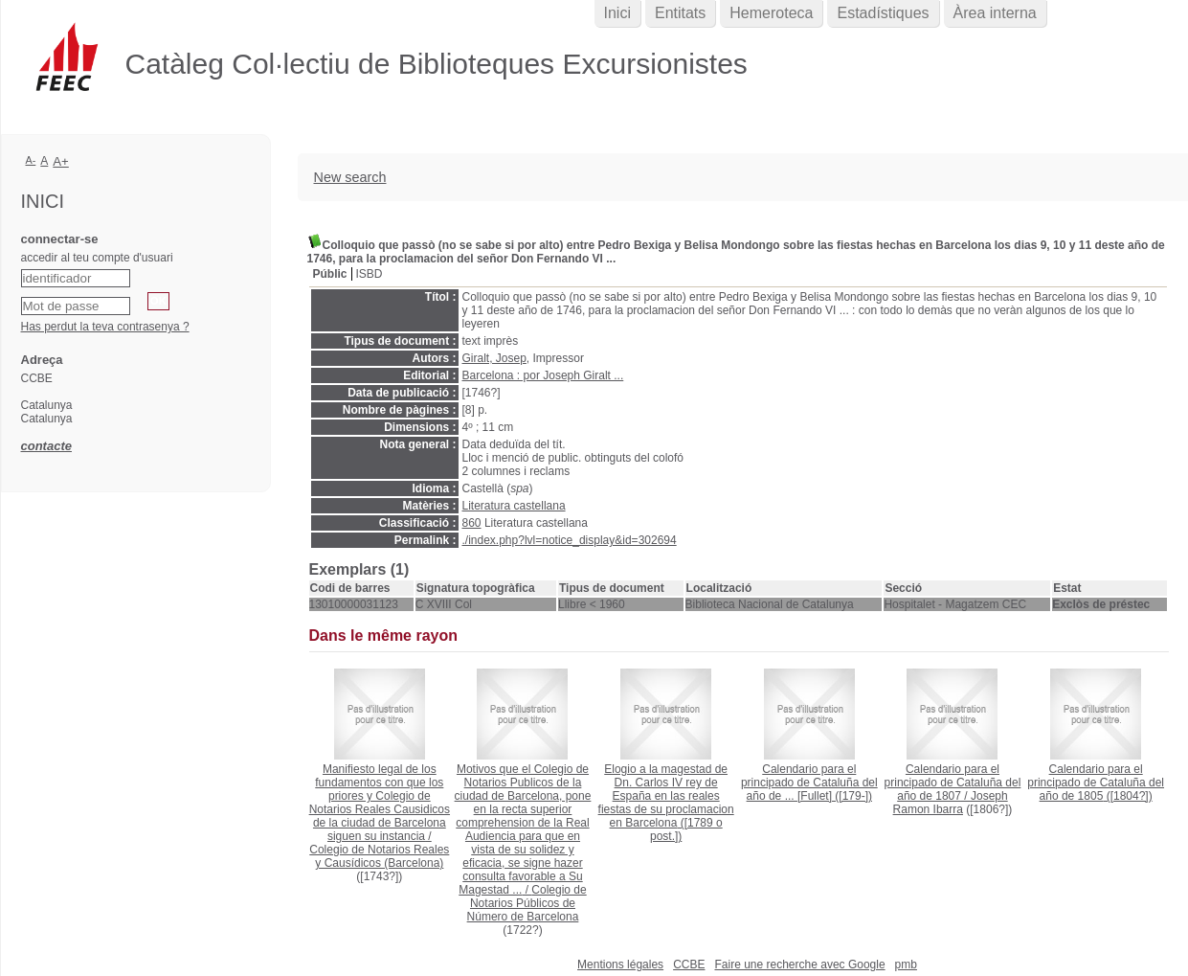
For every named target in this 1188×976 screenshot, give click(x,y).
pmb (906, 964)
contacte (46, 446)
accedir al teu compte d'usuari (97, 257)
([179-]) (809, 782)
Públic (330, 274)
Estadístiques (883, 13)
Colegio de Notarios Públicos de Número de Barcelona (527, 903)
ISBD (369, 274)
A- (31, 160)
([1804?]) (1095, 782)
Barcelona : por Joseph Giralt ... (543, 375)
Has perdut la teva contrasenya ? (105, 326)
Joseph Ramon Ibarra (950, 802)
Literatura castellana (514, 505)
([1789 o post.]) (666, 802)
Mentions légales (620, 964)
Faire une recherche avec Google (799, 964)
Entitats (680, 13)
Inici (617, 13)
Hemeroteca (771, 13)
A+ (61, 161)
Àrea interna (995, 13)
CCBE (689, 964)
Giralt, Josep (494, 358)
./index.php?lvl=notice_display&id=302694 (569, 540)
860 (472, 523)
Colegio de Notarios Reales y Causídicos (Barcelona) (379, 856)
